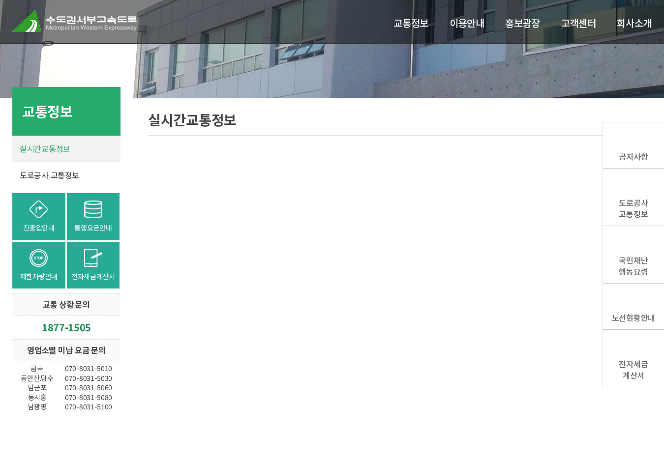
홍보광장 (522, 23)
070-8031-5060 (88, 387)
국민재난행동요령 (633, 265)
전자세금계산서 (633, 369)
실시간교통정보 (45, 148)
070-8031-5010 (88, 368)
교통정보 (410, 23)
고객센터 (578, 23)
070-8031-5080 (88, 397)
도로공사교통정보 (633, 208)
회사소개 (634, 23)
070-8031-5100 (88, 406)
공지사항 (633, 156)
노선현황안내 (633, 317)
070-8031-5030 (88, 378)
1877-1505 (66, 327)
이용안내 (467, 23)
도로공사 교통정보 (49, 175)
